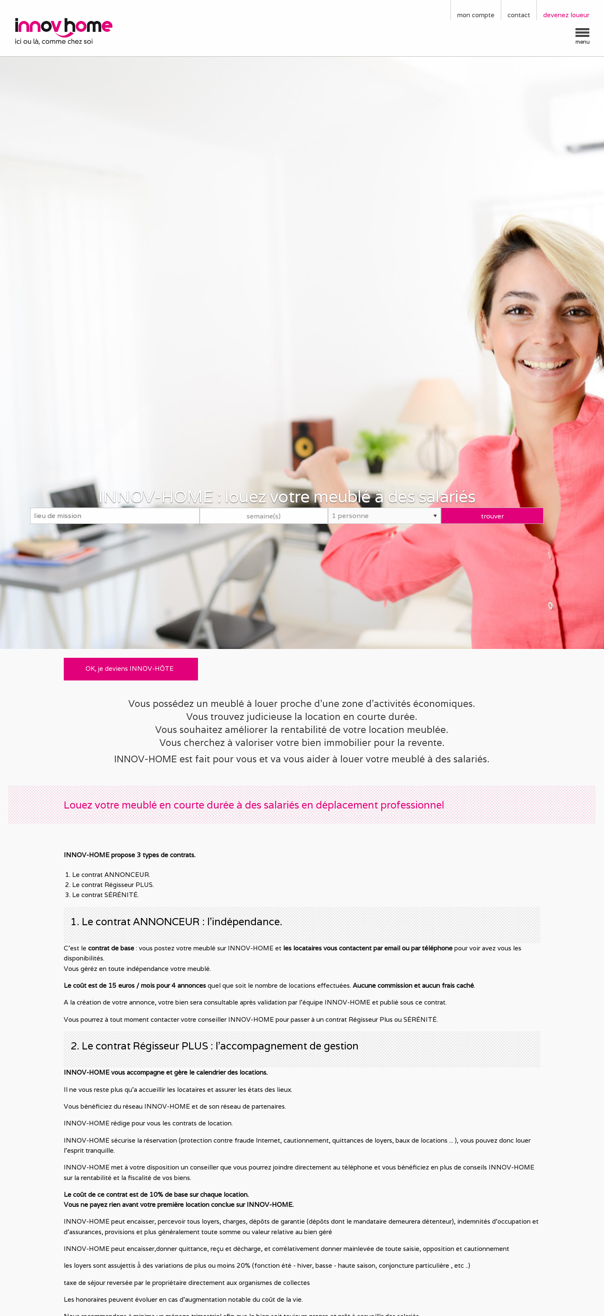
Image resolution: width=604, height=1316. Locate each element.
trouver (492, 515)
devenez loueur (566, 15)
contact (519, 15)
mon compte (476, 15)
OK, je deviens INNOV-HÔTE (130, 668)
